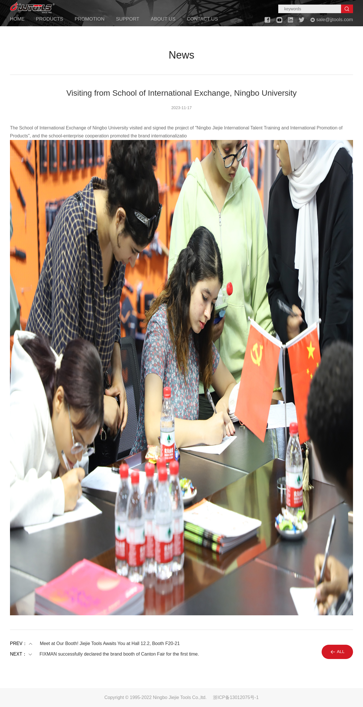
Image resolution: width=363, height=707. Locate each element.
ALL (337, 652)
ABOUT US (163, 19)
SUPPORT (127, 19)
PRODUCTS (49, 19)
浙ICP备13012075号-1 (236, 697)
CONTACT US (202, 19)
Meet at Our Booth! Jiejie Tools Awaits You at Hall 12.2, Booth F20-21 (110, 643)
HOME (17, 19)
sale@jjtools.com (331, 19)
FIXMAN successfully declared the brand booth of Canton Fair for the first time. (119, 654)
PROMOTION (89, 19)
